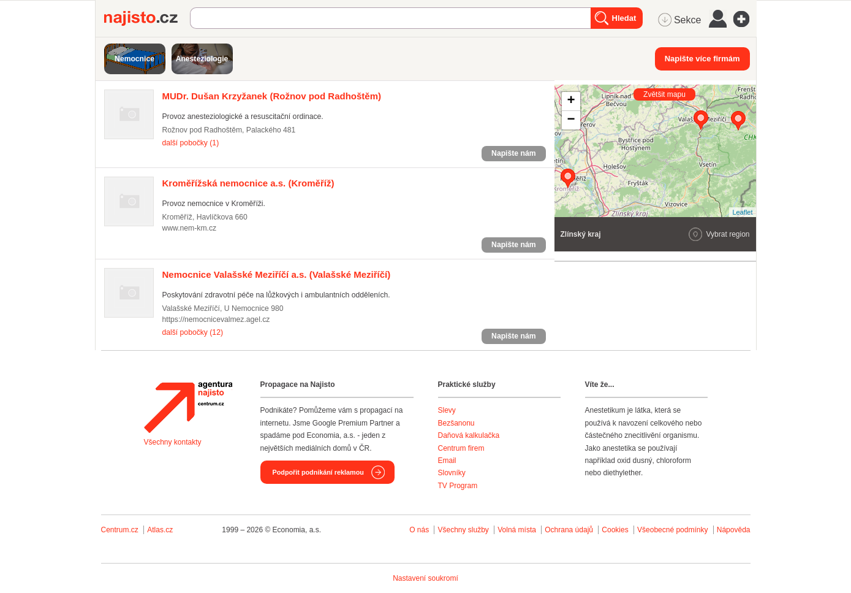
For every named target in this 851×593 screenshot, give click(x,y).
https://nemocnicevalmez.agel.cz (216, 319)
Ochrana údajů (569, 530)
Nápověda (734, 530)
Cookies (615, 530)
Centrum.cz (119, 530)
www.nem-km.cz (189, 228)
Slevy (447, 410)
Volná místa (516, 530)
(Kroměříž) (248, 183)
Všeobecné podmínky (672, 530)
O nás (419, 530)
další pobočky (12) (192, 332)
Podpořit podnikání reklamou (318, 472)
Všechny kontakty (173, 442)
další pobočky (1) (190, 143)
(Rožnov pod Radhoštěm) (272, 96)
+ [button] (571, 101)
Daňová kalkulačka (469, 435)
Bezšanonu (456, 423)
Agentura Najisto (188, 407)
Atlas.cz (160, 530)
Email (447, 460)
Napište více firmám (702, 58)
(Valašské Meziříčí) (276, 274)
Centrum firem (461, 448)
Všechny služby (464, 530)
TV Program (458, 485)
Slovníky (452, 473)
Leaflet (742, 212)
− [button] (571, 120)
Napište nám (513, 153)
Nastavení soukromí (425, 578)
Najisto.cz (147, 18)
